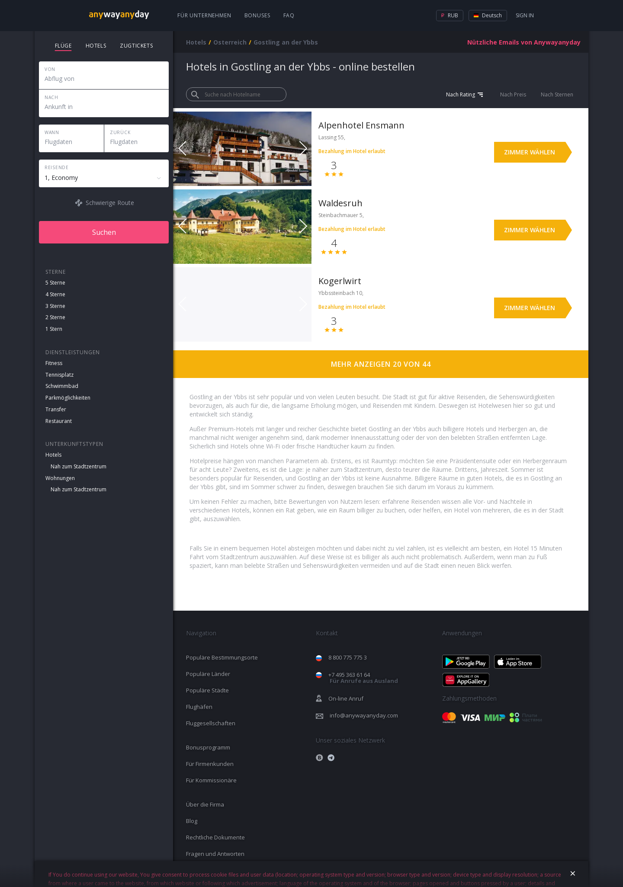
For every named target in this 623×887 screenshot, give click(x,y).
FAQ (289, 15)
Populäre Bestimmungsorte (222, 657)
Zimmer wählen (529, 152)
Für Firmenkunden (210, 764)
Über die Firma (205, 804)
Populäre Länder (208, 674)
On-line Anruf (345, 698)
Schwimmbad (61, 386)
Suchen (104, 232)
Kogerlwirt (339, 281)
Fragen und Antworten (215, 854)
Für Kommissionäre (211, 780)
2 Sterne (55, 317)
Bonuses (257, 15)
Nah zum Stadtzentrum (78, 466)
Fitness (53, 363)
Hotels (53, 454)
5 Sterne (55, 282)
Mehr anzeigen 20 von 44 (381, 364)
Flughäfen (199, 707)
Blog (191, 821)
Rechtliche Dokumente (215, 837)
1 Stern (53, 329)
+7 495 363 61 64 (363, 678)
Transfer (55, 409)
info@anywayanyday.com (364, 715)
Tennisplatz (59, 374)
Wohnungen (60, 478)
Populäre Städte (207, 690)
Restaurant (58, 421)
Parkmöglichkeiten (67, 397)
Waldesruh (340, 203)
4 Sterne (55, 294)
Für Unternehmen (204, 15)
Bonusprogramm (208, 747)
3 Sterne (55, 306)
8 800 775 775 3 (347, 657)
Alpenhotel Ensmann (361, 125)
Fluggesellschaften (210, 723)
